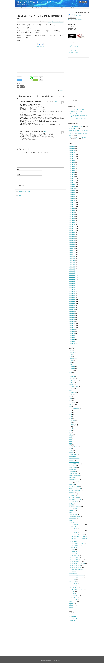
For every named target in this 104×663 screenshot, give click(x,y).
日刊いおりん (72, 50)
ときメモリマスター (74, 595)
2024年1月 (72, 200)
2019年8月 (72, 307)
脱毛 (70, 410)
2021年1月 (72, 273)
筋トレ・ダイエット (65, 7)
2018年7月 (72, 333)
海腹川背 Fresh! (73, 514)
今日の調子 (72, 366)
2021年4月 (72, 267)
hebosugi (61, 90)
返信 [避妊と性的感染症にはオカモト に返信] (56, 101)
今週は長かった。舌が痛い (76, 111)
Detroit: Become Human (75, 499)
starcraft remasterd (74, 462)
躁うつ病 (53, 7)
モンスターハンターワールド (76, 575)
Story (70, 45)
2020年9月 (72, 281)
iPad (70, 448)
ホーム (17, 7)
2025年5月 (72, 168)
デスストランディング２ (75, 567)
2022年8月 (72, 234)
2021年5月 (72, 265)
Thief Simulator (73, 454)
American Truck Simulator (75, 490)
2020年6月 (72, 287)
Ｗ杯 (70, 443)
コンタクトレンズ (73, 386)
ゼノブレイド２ (73, 541)
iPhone (71, 452)
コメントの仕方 (30, 7)
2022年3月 (72, 244)
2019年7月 (72, 309)
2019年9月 (72, 305)
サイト (18, 179)
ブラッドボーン (73, 583)
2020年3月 (72, 293)
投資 (70, 416)
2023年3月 (72, 220)
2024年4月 (72, 194)
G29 (70, 512)
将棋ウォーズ (72, 392)
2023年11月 (72, 204)
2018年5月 (72, 337)
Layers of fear (72, 477)
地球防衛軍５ (72, 471)
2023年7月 (72, 212)
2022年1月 (72, 248)
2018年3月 (72, 341)
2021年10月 (72, 254)
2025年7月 (72, 164)
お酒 (70, 439)
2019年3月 (72, 317)
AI (70, 374)
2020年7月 (72, 285)
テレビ (71, 370)
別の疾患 (71, 358)
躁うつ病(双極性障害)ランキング (75, 19)
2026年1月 (72, 152)
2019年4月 (72, 315)
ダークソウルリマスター (75, 561)
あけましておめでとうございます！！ (78, 137)
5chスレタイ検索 (73, 52)
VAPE (70, 450)
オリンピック (72, 456)
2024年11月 (72, 180)
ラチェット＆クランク (75, 545)
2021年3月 (72, 269)
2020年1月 (72, 297)
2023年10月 (72, 206)
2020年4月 (72, 291)
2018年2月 (72, 343)
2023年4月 (72, 218)
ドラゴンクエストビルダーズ (76, 589)
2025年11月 (72, 156)
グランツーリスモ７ (74, 557)
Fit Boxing (71, 510)
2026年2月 (72, 150)
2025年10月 (72, 158)
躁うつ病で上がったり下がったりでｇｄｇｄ (38, 2)
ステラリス (72, 549)
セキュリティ (72, 378)
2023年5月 (72, 216)
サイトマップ (74, 7)
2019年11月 (72, 301)
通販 (70, 400)
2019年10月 (72, 303)
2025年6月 (72, 166)
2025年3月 (72, 172)
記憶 (70, 406)
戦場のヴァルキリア (74, 479)
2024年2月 (72, 198)
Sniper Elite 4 (72, 465)
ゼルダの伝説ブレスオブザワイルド (78, 536)
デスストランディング (75, 565)
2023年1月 (72, 224)
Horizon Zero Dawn (74, 486)
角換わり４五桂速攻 (74, 408)
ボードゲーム (72, 581)
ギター (71, 394)
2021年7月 (72, 261)
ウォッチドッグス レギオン (76, 543)
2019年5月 (72, 313)
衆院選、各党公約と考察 (75, 126)
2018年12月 (72, 323)
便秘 (70, 364)
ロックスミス (72, 518)
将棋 (70, 372)
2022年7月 (72, 236)
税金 (70, 396)
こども (71, 388)
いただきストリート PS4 (75, 526)
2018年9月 (72, 329)
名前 (18, 169)
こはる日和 (72, 48)
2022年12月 (72, 226)
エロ (70, 441)
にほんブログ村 (40, 46)
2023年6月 (72, 214)
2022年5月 (72, 240)
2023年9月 (72, 208)
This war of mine (73, 481)
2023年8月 (72, 210)
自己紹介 (37, 7)
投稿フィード (72, 616)
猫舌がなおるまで (73, 46)
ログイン (71, 614)
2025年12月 (72, 154)
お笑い (71, 603)
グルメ (71, 435)
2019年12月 (72, 299)
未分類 (71, 429)
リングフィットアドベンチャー (77, 524)
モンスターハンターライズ (76, 577)
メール (18, 174)
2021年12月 (72, 250)
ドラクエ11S (72, 593)
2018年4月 (72, 339)
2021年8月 (72, 258)
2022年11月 (72, 228)
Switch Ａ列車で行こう (75, 463)
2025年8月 (72, 162)
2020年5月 (72, 289)
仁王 (70, 520)
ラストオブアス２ (73, 522)
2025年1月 (72, 176)
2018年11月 (72, 325)
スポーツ (71, 382)
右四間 (71, 354)
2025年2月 (72, 174)
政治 (70, 433)
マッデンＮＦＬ (73, 599)
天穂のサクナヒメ (73, 473)
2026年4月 (72, 146)
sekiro (70, 482)
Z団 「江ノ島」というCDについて (78, 113)
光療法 (71, 360)
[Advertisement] (40, 57)
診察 (18, 195)
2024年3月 (72, 196)
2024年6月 (72, 190)
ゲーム (58, 7)
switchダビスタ (73, 467)
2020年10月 (72, 279)
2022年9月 (72, 232)
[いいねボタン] (18, 41)
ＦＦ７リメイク (73, 508)
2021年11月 (72, 252)
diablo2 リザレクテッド (57, 22)
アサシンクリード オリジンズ (77, 530)
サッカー (71, 384)
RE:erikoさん (72, 128)
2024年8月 (72, 186)
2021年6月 (72, 263)
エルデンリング (73, 553)
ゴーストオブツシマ (74, 555)
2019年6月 (72, 311)
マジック (71, 352)
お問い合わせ (23, 7)
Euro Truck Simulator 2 (75, 506)
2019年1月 (72, 321)
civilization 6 (72, 495)
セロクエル (72, 376)
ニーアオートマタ (73, 587)
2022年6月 (72, 238)
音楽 (70, 437)
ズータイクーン (73, 551)
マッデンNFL (72, 579)
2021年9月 (72, 256)
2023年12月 (72, 202)
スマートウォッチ (73, 380)
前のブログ (80, 7)
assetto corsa (72, 494)
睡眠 (70, 414)
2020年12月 (72, 275)
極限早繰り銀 (72, 424)
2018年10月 (72, 327)
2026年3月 (72, 148)
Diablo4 (71, 503)
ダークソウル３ (73, 528)
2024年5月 (72, 192)
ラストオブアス (73, 573)
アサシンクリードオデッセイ (76, 534)
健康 (70, 362)
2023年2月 (72, 222)
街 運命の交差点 (73, 501)
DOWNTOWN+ (73, 601)
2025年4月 (72, 170)
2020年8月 (72, 283)
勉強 (70, 356)
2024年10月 (72, 182)
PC (70, 445)
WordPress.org (73, 620)
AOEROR (71, 492)
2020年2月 (72, 295)
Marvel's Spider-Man (74, 475)
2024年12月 (72, 178)
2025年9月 (72, 160)
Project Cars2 (72, 469)
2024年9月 (72, 184)
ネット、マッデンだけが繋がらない (78, 118)
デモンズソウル (73, 597)
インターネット (73, 446)
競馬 (70, 412)
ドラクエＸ (72, 591)
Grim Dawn (72, 484)
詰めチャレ (72, 404)
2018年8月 (72, 331)
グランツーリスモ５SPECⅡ (76, 559)
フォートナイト (73, 585)
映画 (70, 431)
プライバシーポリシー (45, 7)
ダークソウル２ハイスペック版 (77, 563)
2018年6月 (72, 335)
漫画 (70, 422)
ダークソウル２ (73, 532)
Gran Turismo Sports (74, 516)
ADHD (71, 350)
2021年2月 (72, 271)
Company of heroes (74, 497)
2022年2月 (72, 246)
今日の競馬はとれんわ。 (23, 191)
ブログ (71, 605)
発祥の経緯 (72, 420)
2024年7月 (72, 188)
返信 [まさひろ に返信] (45, 131)
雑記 (70, 398)
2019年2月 (72, 319)
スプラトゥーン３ (73, 547)
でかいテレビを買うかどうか (76, 109)
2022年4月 (72, 242)
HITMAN (71, 505)
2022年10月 (72, 230)
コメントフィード (73, 618)
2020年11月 (72, 277)
